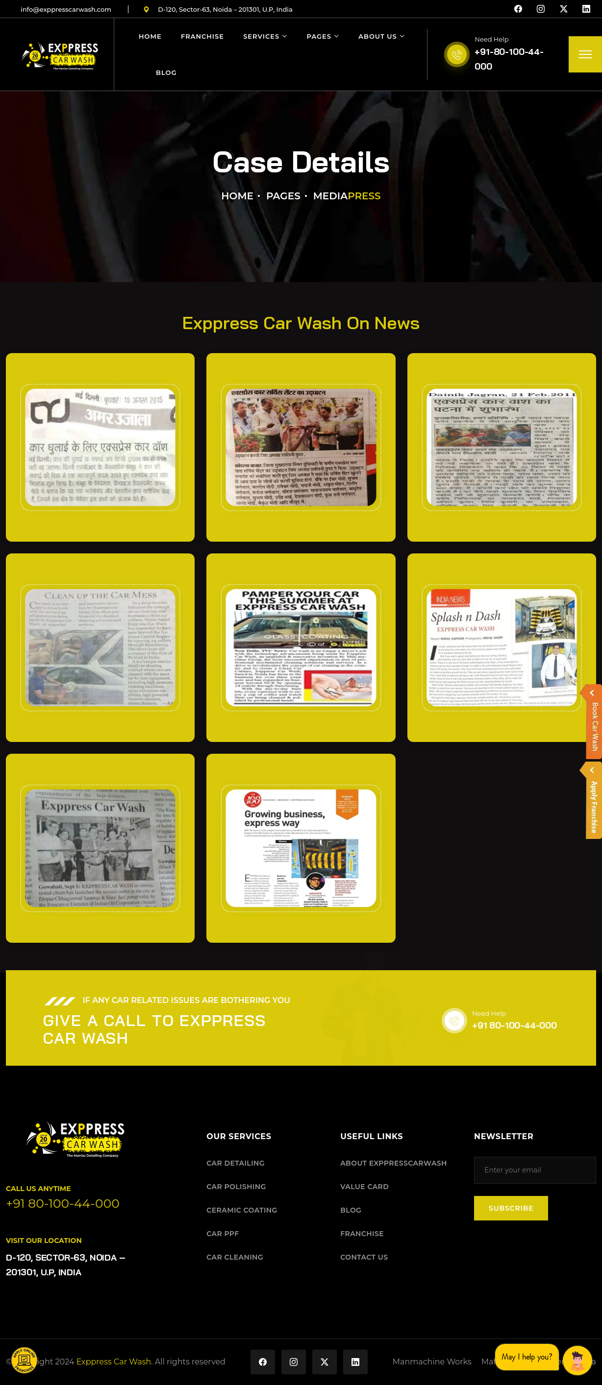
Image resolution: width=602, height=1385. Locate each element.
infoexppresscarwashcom (66, 9)
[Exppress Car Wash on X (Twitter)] (324, 1362)
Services (261, 36)
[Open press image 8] (300, 848)
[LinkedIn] (586, 9)
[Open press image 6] (501, 647)
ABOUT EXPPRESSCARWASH (393, 1163)
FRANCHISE (362, 1233)
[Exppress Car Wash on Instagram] (293, 1362)
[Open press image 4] (100, 647)
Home (150, 36)
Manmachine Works (432, 1361)
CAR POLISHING (236, 1186)
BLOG (350, 1210)
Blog (166, 72)
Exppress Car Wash (113, 1361)
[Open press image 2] (300, 447)
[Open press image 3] (501, 447)
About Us (377, 36)
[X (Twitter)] (564, 9)
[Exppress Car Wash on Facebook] (263, 1362)
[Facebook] (518, 9)
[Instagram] (541, 9)
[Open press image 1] (100, 447)
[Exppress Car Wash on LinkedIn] (355, 1362)
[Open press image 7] (100, 848)
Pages (319, 36)
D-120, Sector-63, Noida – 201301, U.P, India (218, 9)
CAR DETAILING (235, 1163)
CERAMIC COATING (241, 1210)
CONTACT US (364, 1257)
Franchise (202, 36)
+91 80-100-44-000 (514, 1025)
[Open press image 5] (300, 647)
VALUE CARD (364, 1186)
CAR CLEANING (234, 1257)
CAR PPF (222, 1233)
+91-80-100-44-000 (509, 59)
